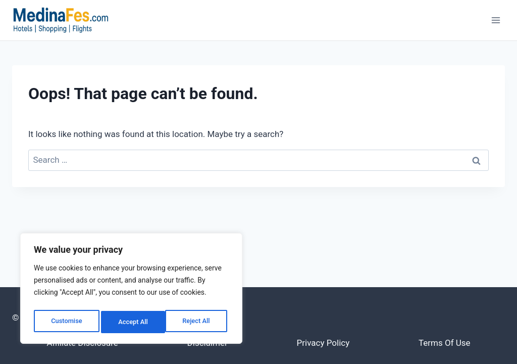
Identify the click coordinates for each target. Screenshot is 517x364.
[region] (131, 291)
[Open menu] (495, 20)
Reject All (132, 322)
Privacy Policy (323, 343)
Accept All (197, 322)
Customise (66, 322)
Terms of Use (445, 343)
